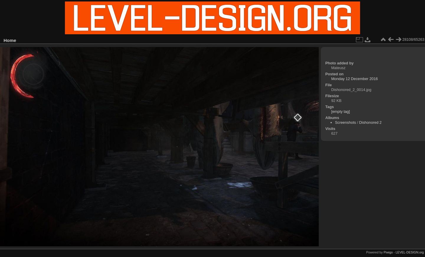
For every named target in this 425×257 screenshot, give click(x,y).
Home (10, 40)
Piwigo (388, 252)
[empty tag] (340, 111)
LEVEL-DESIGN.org (409, 252)
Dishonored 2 (370, 122)
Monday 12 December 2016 (354, 79)
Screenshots (345, 122)
